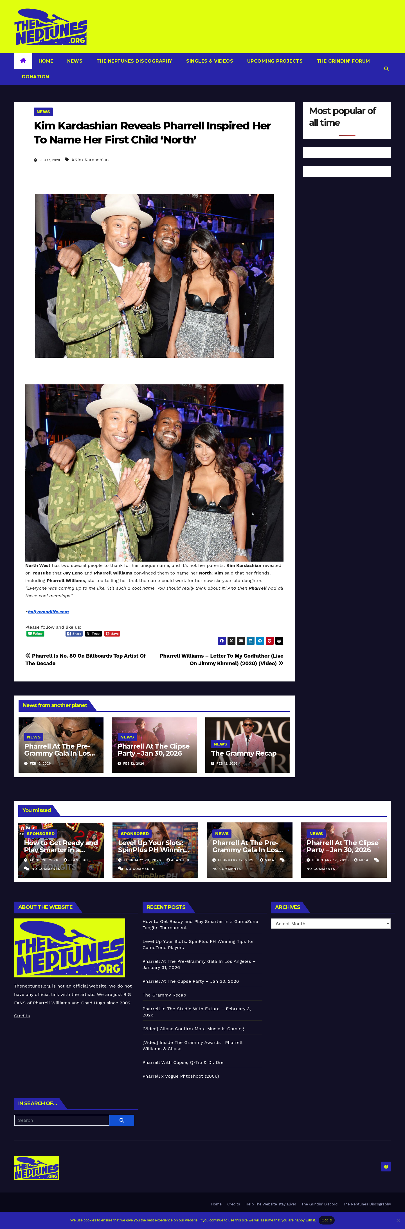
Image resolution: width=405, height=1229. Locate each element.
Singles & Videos (209, 61)
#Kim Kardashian (90, 159)
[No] (398, 1220)
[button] (386, 69)
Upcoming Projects (274, 61)
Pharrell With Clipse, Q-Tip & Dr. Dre (183, 1062)
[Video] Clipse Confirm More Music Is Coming (193, 1028)
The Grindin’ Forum (342, 61)
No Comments (46, 869)
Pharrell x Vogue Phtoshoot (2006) (181, 1076)
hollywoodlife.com (48, 611)
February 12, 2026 (237, 860)
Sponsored (41, 833)
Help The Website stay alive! (271, 1204)
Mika (268, 860)
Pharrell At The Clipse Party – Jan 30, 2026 (154, 749)
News (74, 61)
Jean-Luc (76, 860)
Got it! (326, 1220)
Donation (34, 76)
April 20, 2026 (45, 860)
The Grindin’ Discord (320, 1204)
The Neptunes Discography (133, 61)
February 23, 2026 (143, 860)
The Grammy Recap (243, 753)
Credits (22, 1015)
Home (46, 61)
